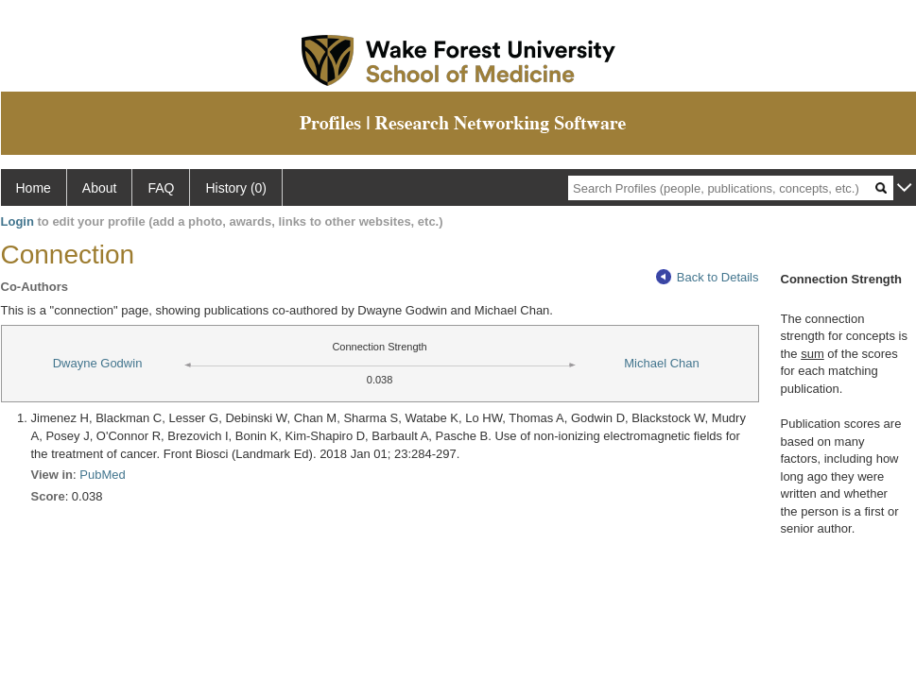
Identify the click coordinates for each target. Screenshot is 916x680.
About (99, 188)
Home (33, 188)
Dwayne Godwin (98, 363)
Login (17, 221)
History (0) (236, 188)
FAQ (160, 188)
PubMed (102, 475)
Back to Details (707, 277)
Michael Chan (662, 363)
